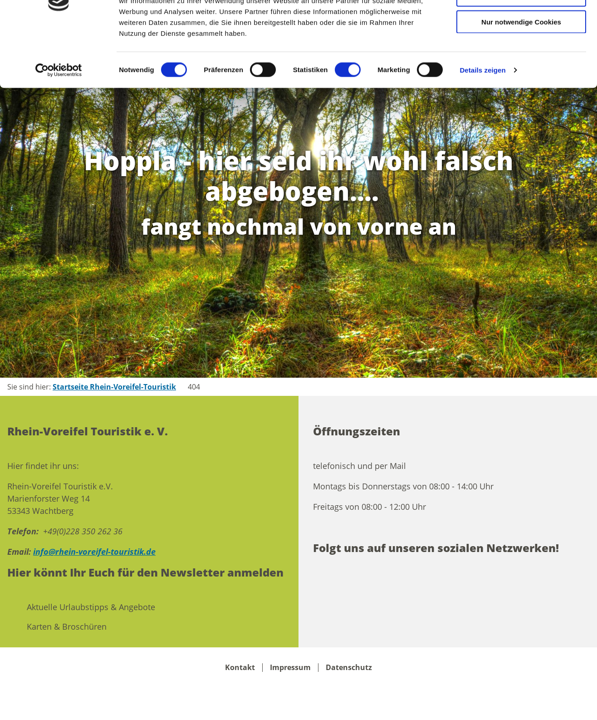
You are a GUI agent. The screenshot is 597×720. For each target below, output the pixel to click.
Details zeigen (482, 124)
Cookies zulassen (521, 22)
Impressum (290, 667)
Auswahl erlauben (521, 49)
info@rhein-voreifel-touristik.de (94, 551)
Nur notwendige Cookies (521, 76)
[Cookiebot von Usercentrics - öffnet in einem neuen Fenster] (58, 124)
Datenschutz (349, 667)
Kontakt (240, 667)
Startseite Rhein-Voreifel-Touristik (114, 387)
